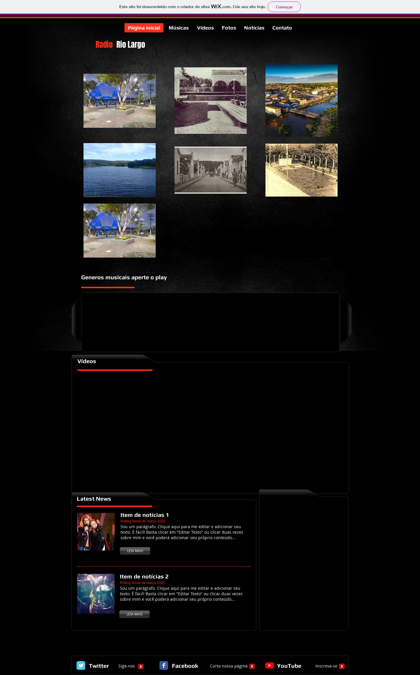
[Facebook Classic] (163, 665)
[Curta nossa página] (229, 666)
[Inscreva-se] (326, 666)
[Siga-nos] (126, 666)
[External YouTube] (210, 431)
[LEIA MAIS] (135, 551)
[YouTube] (269, 665)
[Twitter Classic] (81, 665)
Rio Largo (130, 44)
